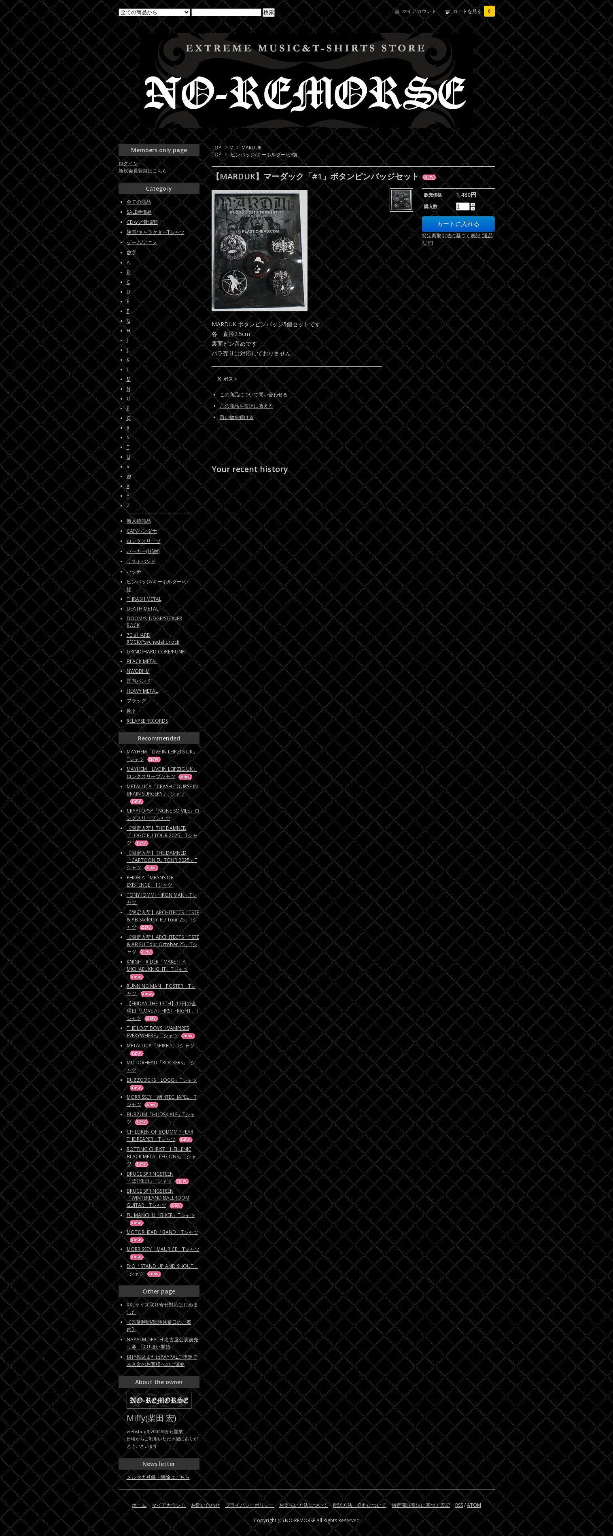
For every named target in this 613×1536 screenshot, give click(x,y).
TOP (216, 147)
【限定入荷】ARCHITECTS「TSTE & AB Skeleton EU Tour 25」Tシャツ (163, 919)
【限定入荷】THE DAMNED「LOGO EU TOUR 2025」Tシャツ (162, 835)
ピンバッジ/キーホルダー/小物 (264, 154)
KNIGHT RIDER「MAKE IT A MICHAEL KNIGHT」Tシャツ (157, 969)
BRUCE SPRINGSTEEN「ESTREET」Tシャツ (158, 1177)
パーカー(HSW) (143, 551)
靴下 (131, 710)
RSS (459, 1505)
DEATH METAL (143, 608)
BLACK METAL (142, 661)
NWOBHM (138, 671)
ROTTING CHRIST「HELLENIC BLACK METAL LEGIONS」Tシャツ (161, 1156)
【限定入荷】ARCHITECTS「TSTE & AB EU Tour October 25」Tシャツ (163, 944)
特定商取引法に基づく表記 (421, 1505)
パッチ (134, 571)
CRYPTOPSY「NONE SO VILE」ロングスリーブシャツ (163, 814)
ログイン (128, 163)
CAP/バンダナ (142, 531)
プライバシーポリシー (249, 1505)
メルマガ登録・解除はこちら (158, 1477)
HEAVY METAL (142, 690)
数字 (131, 252)
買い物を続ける (237, 417)
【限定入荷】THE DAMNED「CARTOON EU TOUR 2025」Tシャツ (162, 860)
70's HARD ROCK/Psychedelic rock (153, 638)
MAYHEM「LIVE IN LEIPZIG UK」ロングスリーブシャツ (162, 773)
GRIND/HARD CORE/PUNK (156, 651)
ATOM (474, 1505)
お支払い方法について (303, 1505)
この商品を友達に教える (246, 405)
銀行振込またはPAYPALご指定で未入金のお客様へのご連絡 (162, 1360)
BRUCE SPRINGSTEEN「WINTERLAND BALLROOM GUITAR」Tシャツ (158, 1197)
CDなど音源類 (142, 222)
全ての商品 (139, 201)
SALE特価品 (139, 211)
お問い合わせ (205, 1505)
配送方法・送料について (359, 1505)
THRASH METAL (144, 599)
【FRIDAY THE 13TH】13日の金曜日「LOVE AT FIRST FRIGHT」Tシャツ (163, 1010)
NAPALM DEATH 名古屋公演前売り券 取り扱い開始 (162, 1343)
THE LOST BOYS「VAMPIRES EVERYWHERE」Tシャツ (161, 1032)
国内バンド (139, 680)
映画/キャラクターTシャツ (156, 232)
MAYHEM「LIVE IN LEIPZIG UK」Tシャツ (162, 755)
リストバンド (141, 561)
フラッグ (136, 700)
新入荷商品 (139, 520)
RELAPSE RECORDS (147, 720)
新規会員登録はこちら (143, 170)
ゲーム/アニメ (142, 242)
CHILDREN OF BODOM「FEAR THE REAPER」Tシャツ (160, 1135)
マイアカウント (419, 11)
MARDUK (252, 147)
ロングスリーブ (144, 541)
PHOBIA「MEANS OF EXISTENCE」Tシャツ (157, 881)
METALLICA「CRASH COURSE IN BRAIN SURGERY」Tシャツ (162, 793)
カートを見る (474, 11)
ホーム (139, 1505)
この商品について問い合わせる (254, 394)
